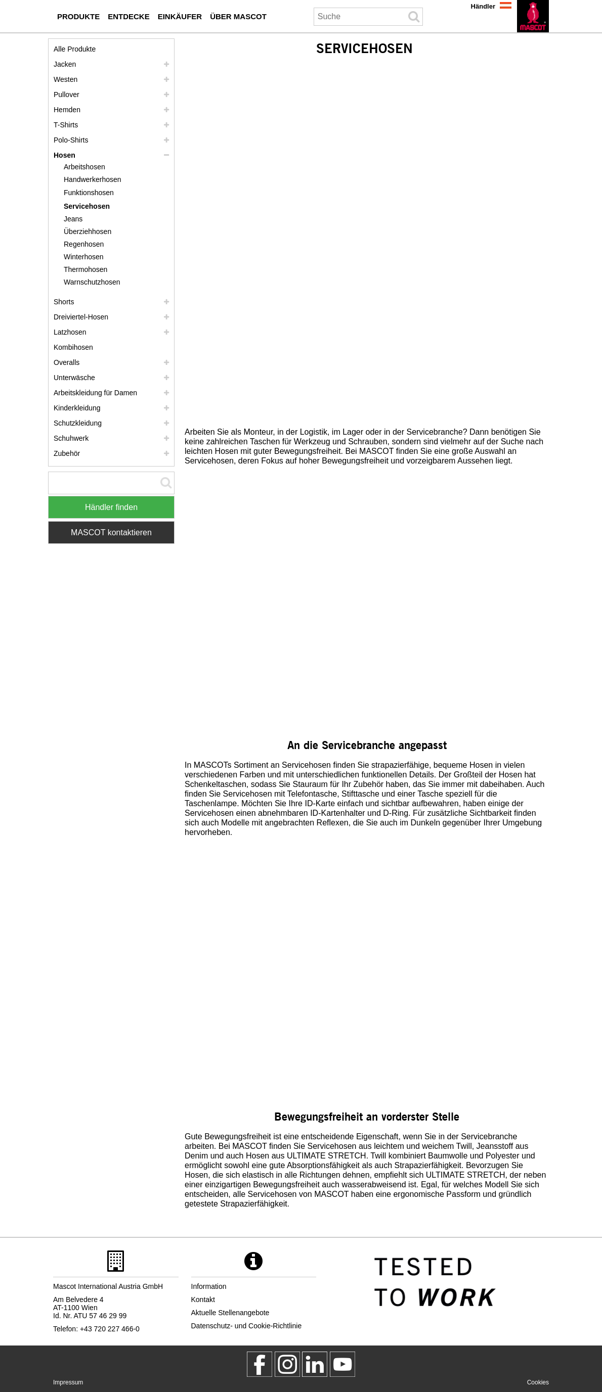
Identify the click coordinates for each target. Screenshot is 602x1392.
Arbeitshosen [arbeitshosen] (84, 167)
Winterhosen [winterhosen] (84, 257)
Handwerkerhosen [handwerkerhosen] (92, 179)
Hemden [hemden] (67, 110)
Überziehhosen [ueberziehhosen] (87, 231)
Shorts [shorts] (64, 302)
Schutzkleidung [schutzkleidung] (78, 423)
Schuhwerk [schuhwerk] (71, 438)
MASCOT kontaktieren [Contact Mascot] (111, 532)
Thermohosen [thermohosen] (85, 269)
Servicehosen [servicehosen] (87, 206)
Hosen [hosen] (64, 155)
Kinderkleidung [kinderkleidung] (77, 408)
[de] (533, 16)
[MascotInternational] (342, 1364)
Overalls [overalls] (66, 362)
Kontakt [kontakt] (203, 1299)
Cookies (538, 1382)
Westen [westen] (65, 79)
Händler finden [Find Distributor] (111, 507)
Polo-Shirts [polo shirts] (71, 140)
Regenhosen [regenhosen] (84, 244)
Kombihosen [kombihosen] (73, 347)
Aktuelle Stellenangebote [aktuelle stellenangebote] (230, 1313)
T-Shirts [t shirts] (66, 125)
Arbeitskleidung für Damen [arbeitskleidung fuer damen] (95, 393)
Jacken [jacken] (65, 64)
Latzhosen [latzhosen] (70, 332)
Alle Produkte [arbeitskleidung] (75, 49)
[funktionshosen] (92, 193)
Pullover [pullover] (66, 94)
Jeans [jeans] (73, 219)
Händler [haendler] (483, 6)
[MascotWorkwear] (259, 1364)
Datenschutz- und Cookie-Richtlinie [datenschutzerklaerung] (246, 1326)
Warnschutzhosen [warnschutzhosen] (92, 282)
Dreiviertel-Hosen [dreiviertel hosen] (81, 317)
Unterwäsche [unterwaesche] (74, 378)
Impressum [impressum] (68, 1382)
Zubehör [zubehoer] (67, 453)
